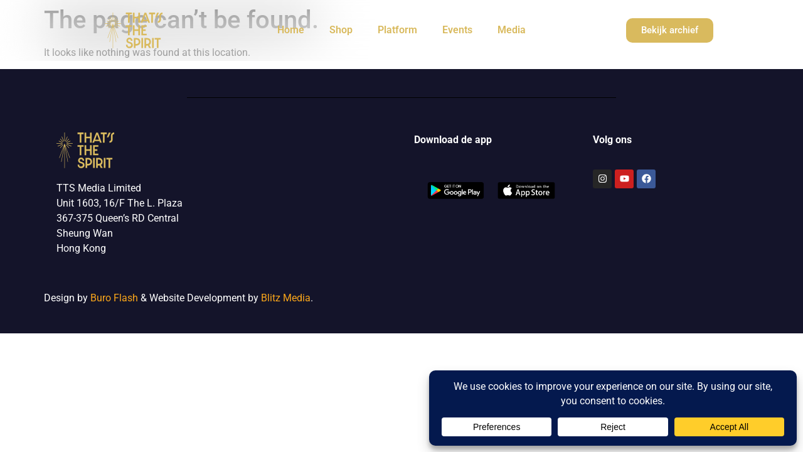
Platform (397, 30)
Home (290, 30)
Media (511, 30)
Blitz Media (286, 298)
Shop (341, 30)
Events (457, 30)
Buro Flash (114, 298)
